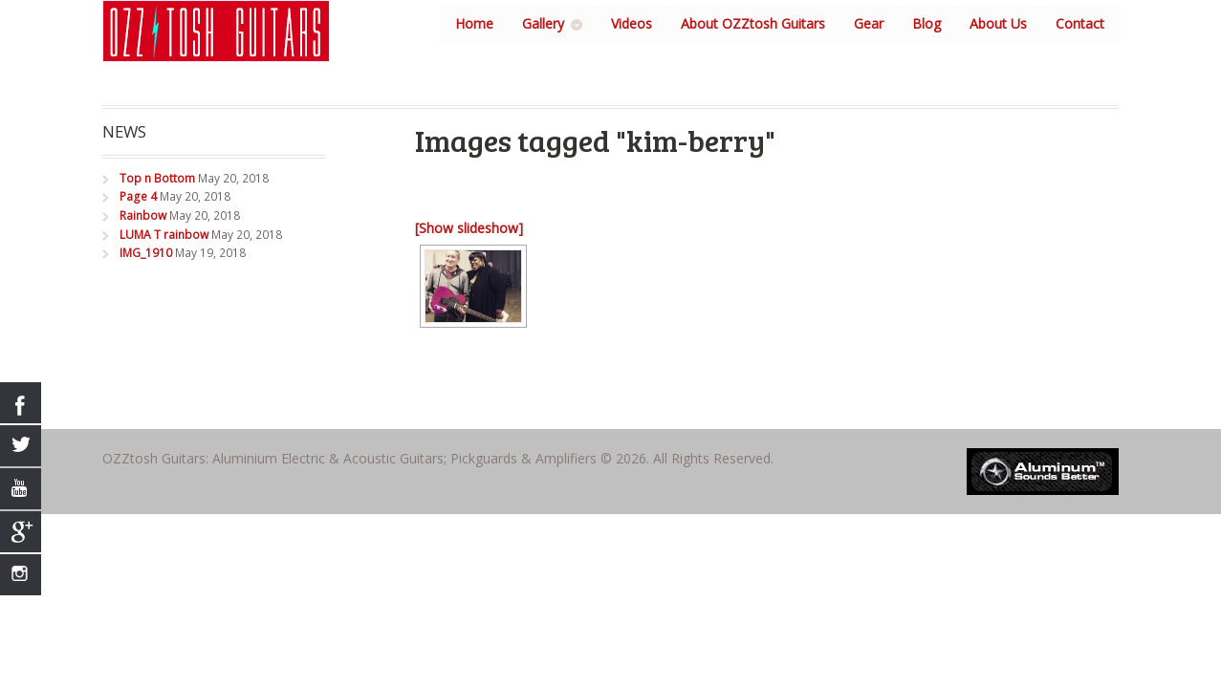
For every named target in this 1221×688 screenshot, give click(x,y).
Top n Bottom (157, 178)
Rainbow (143, 215)
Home (474, 23)
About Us (998, 23)
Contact (1080, 23)
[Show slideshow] (469, 228)
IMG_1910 (146, 253)
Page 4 (138, 196)
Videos (631, 23)
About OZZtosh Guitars (753, 23)
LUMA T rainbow (164, 234)
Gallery (543, 23)
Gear (868, 23)
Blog (926, 23)
